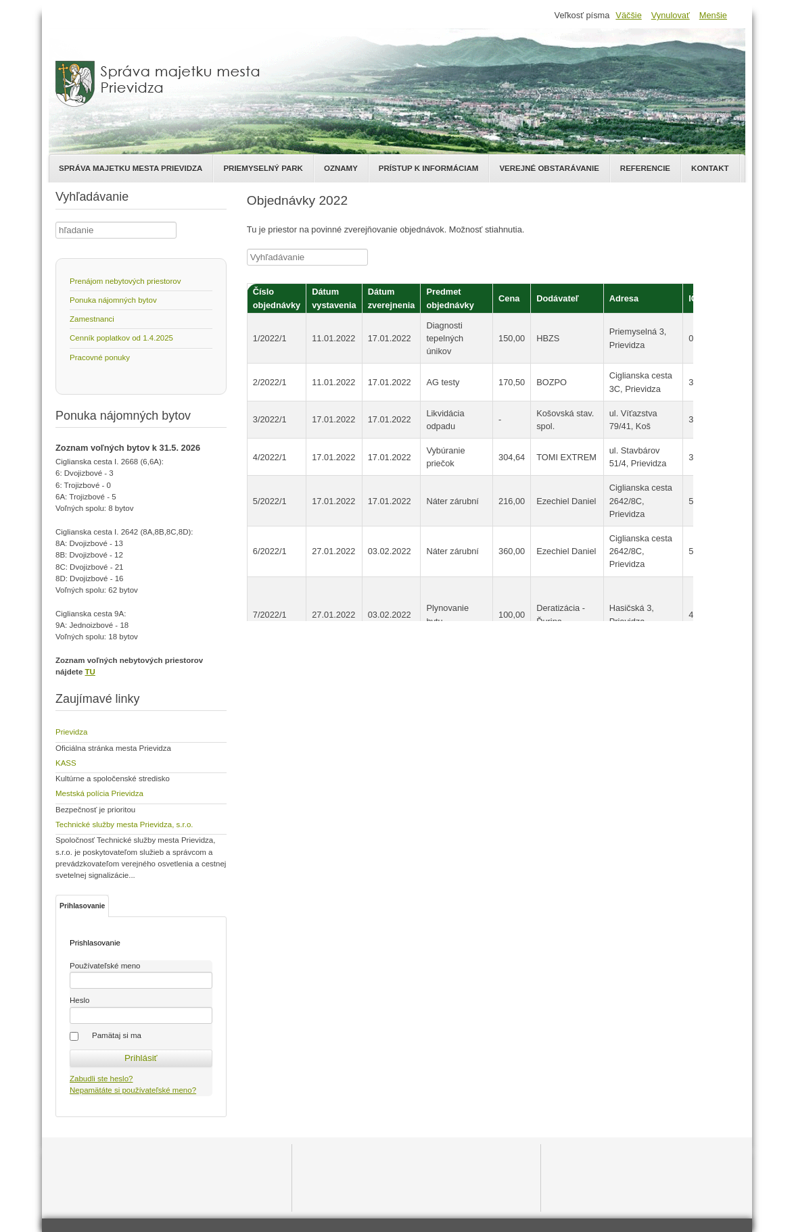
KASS (65, 763)
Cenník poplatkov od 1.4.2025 (121, 338)
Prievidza (71, 732)
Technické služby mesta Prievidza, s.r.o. (124, 824)
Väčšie (628, 15)
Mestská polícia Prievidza (99, 793)
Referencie (645, 168)
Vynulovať (670, 15)
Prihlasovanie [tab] (82, 906)
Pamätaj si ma (116, 1035)
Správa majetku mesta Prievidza (130, 168)
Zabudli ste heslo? (101, 1079)
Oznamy (341, 168)
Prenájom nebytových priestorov (125, 281)
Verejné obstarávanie (549, 168)
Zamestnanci (92, 319)
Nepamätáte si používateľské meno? (133, 1090)
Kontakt (709, 168)
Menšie (713, 15)
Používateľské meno (105, 966)
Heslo (79, 1000)
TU (90, 672)
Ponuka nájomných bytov (113, 300)
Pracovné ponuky (100, 357)
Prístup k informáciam (429, 168)
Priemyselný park (263, 168)
